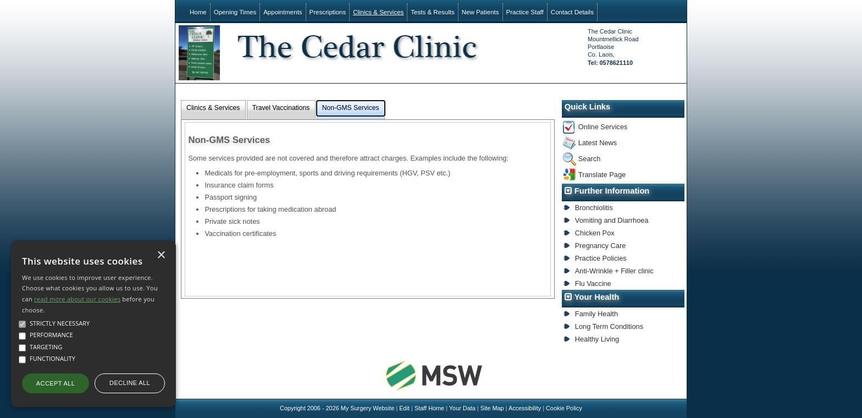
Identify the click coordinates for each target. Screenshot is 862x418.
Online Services (603, 127)
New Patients (480, 12)
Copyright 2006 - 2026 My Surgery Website (337, 408)
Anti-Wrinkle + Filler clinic (614, 271)
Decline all (129, 383)
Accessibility (525, 408)
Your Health (597, 297)
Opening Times (235, 12)
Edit (404, 408)
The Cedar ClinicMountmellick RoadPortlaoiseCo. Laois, (613, 47)
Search (589, 159)
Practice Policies (601, 258)
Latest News (597, 143)
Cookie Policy (564, 408)
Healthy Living (597, 339)
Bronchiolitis (594, 208)
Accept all (55, 383)
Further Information (612, 190)
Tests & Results (432, 12)
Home (198, 12)
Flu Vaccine (593, 283)
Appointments (282, 12)
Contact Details (572, 12)
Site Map (492, 408)
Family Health (596, 314)
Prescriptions (328, 12)
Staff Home (429, 408)
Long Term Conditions (609, 326)
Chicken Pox (595, 233)
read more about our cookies (77, 299)
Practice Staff (525, 12)
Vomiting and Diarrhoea (612, 220)
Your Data (462, 408)
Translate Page (602, 174)
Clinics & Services (378, 12)
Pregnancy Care (600, 245)
